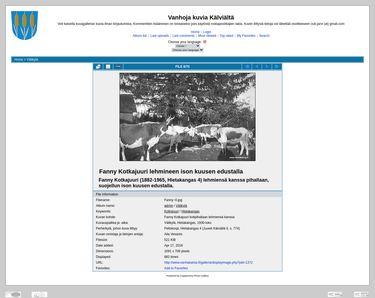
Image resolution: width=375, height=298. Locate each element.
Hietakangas (191, 211)
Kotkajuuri (171, 211)
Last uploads (159, 36)
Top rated (226, 36)
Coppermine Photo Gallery (194, 275)
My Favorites (246, 36)
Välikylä (32, 59)
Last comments (183, 36)
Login (207, 32)
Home (195, 32)
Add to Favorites (176, 268)
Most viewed (207, 36)
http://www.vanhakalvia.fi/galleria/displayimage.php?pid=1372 (208, 262)
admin (168, 206)
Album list (140, 36)
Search (264, 36)
